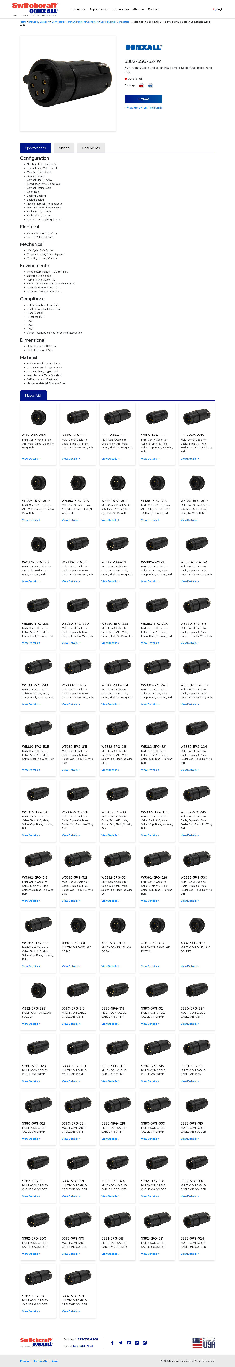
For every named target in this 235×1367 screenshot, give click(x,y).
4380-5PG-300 (74, 943)
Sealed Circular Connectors (115, 21)
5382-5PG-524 (192, 1238)
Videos (64, 148)
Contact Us (40, 1360)
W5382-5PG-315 (74, 746)
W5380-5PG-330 (75, 624)
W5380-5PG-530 (194, 685)
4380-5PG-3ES (34, 435)
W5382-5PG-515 (193, 812)
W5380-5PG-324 (194, 562)
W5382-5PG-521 (74, 877)
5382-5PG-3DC (34, 1238)
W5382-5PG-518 (34, 877)
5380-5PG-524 (74, 1123)
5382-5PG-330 (192, 1181)
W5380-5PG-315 (75, 562)
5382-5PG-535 (192, 435)
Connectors (58, 21)
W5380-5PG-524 (114, 685)
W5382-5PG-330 (75, 812)
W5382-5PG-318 (114, 746)
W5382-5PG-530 (194, 877)
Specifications (35, 148)
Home (23, 21)
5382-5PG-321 (73, 1181)
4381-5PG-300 (113, 943)
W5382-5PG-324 (194, 746)
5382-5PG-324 (113, 1181)
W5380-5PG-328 (35, 624)
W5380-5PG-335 (114, 624)
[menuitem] (77, 9)
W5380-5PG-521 (74, 685)
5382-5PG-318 (33, 1181)
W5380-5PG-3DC (154, 624)
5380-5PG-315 (73, 1008)
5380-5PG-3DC (113, 1066)
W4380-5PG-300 (36, 501)
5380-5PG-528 (113, 1123)
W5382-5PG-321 (153, 746)
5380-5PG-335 (74, 435)
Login (55, 1360)
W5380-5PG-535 (35, 746)
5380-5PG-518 (192, 1066)
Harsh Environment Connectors (82, 21)
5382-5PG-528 (33, 1296)
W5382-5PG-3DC (154, 812)
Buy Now (143, 99)
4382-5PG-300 (193, 943)
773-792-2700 (88, 1339)
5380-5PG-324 (192, 1008)
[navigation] (115, 9)
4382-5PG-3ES (34, 1008)
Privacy (24, 1360)
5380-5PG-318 (112, 1008)
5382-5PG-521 (152, 1238)
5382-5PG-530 (73, 1296)
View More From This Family (144, 107)
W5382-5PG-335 (114, 812)
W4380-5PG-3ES (75, 501)
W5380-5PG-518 (35, 685)
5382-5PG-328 (152, 1181)
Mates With (33, 395)
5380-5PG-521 (33, 1123)
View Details (30, 458)
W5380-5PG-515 (193, 624)
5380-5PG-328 (34, 1066)
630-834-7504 (83, 1346)
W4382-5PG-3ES (35, 562)
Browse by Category (39, 21)
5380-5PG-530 (153, 1123)
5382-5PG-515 (73, 1238)
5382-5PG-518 (112, 1238)
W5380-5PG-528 (154, 685)
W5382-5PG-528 (154, 877)
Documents (91, 148)
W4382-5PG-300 (194, 501)
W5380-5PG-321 (154, 562)
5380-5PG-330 (74, 1066)
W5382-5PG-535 (35, 943)
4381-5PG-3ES (152, 943)
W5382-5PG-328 (35, 812)
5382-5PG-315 (192, 1123)
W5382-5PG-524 (114, 877)
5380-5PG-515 (152, 1066)
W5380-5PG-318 (114, 562)
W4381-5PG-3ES (154, 501)
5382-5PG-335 (152, 435)
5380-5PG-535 (113, 435)
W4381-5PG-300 (114, 501)
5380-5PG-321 (152, 1008)
